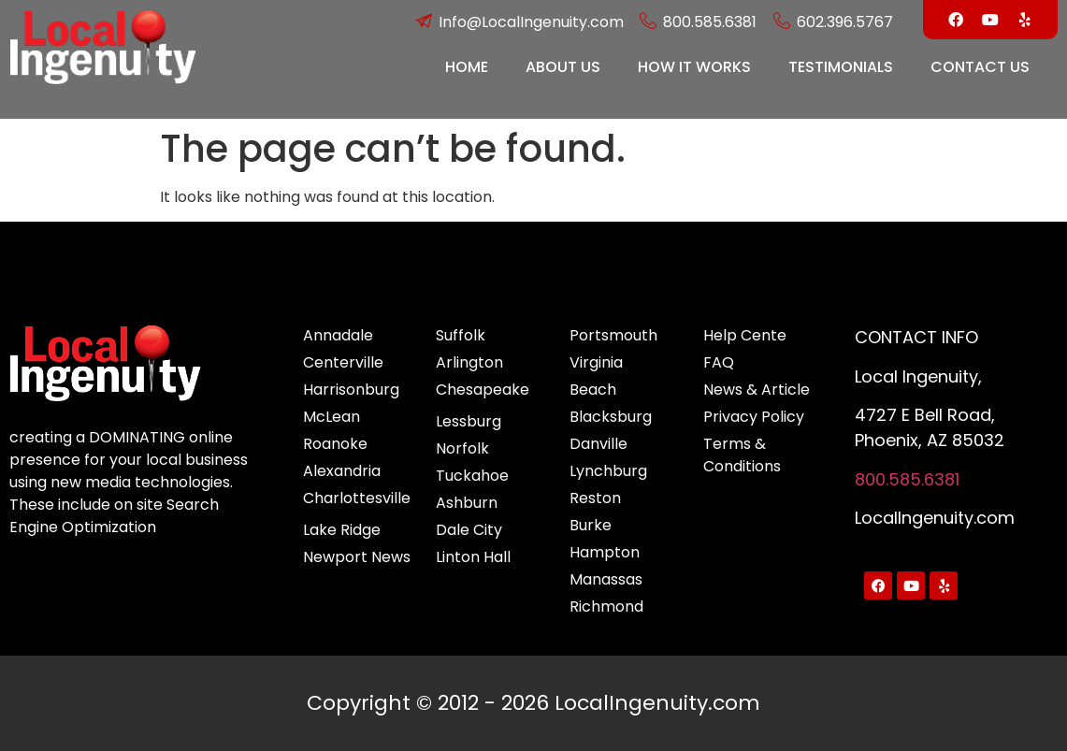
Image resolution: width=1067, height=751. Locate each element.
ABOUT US (563, 67)
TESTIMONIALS (840, 67)
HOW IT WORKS (694, 67)
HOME (466, 67)
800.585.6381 (907, 479)
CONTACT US (980, 67)
